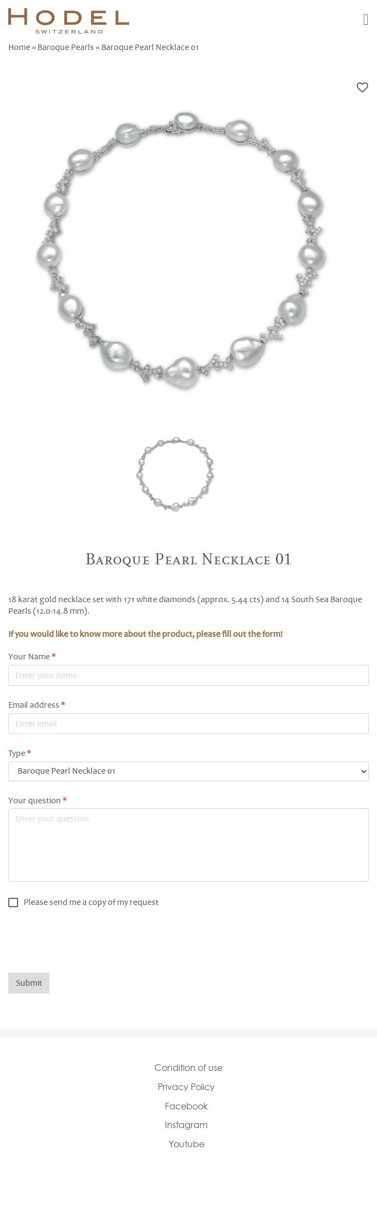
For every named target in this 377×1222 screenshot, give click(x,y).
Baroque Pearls (65, 47)
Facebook (186, 1106)
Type (19, 753)
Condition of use (188, 1068)
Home (19, 47)
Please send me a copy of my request (91, 902)
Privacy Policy (186, 1087)
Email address (36, 704)
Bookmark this (362, 88)
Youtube (186, 1144)
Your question (37, 800)
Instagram (186, 1125)
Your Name (32, 656)
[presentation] (91, 940)
